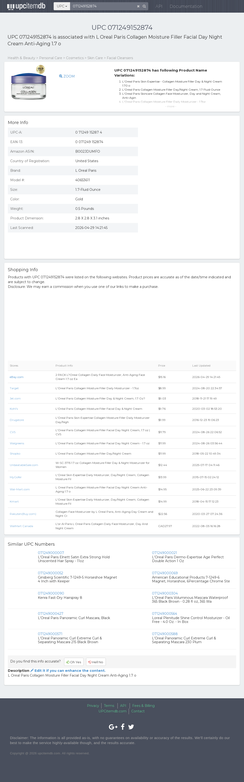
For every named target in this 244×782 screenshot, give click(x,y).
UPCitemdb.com (112, 711)
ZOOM (67, 76)
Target (14, 388)
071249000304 (165, 593)
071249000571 (50, 634)
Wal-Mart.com (20, 489)
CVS (12, 432)
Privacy (93, 706)
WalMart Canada (21, 526)
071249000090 (51, 593)
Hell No (96, 662)
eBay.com (17, 377)
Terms (109, 706)
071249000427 (50, 613)
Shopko (15, 453)
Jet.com (15, 398)
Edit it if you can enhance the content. (67, 670)
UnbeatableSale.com (24, 465)
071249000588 (165, 634)
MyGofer (16, 477)
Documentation (184, 7)
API (156, 7)
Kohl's (14, 408)
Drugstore (17, 420)
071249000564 (164, 613)
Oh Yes (74, 662)
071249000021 (164, 553)
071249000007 (51, 553)
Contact (138, 711)
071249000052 (50, 573)
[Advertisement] (190, 220)
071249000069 (165, 573)
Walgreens (17, 443)
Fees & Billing (143, 706)
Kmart (14, 501)
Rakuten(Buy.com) (23, 514)
